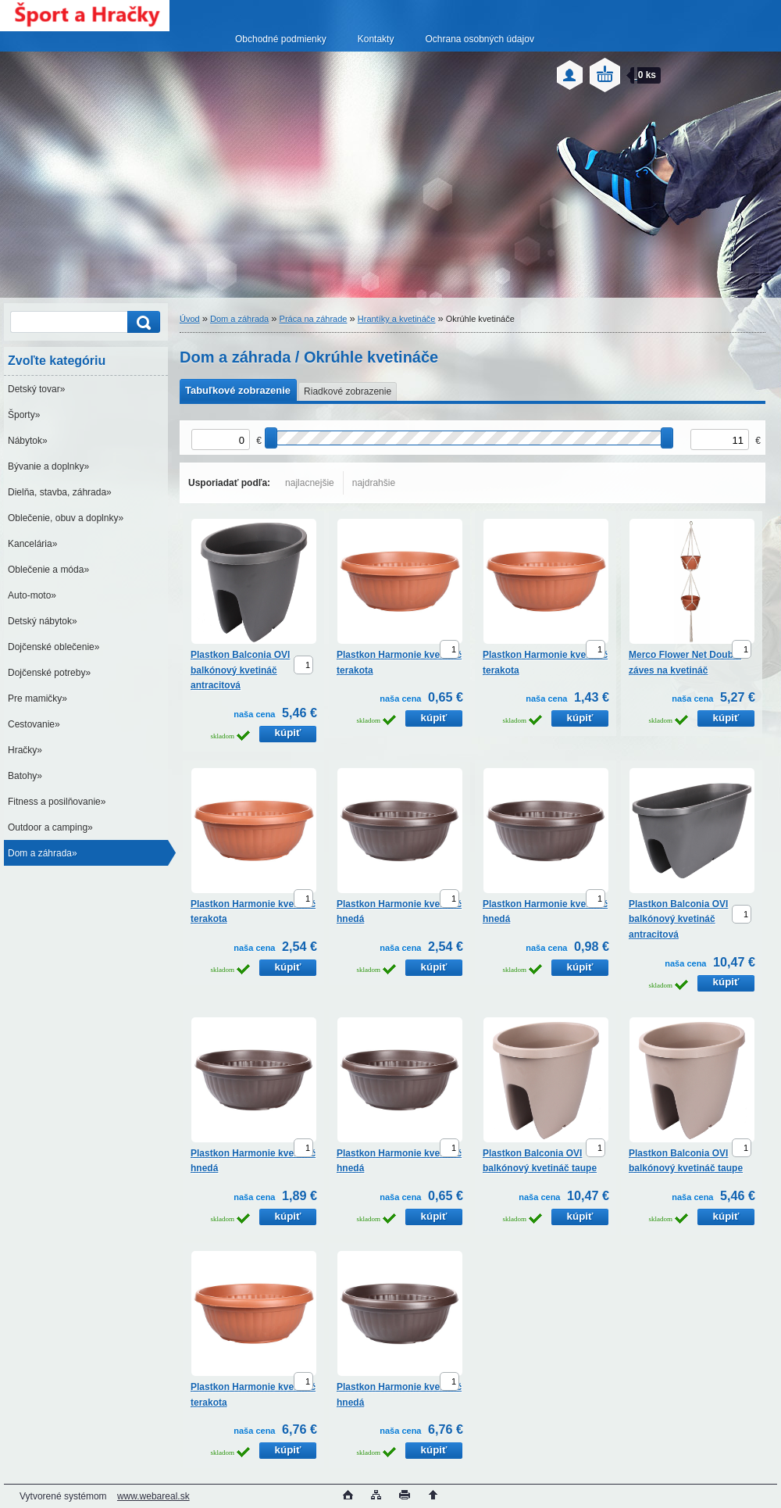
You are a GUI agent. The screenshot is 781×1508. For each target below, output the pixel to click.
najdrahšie (373, 482)
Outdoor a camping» (50, 827)
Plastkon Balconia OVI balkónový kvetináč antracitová (240, 670)
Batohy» (25, 775)
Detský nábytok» (42, 621)
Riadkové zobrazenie (347, 391)
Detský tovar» (36, 389)
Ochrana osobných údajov (479, 39)
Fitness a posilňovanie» (56, 801)
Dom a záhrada (239, 318)
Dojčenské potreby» (49, 672)
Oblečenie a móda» (48, 569)
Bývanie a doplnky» (48, 466)
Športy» (24, 414)
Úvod (190, 318)
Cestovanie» (34, 724)
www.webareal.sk (153, 1496)
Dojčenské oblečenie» (53, 646)
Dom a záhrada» (42, 853)
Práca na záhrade (314, 318)
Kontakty (376, 39)
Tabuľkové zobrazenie (238, 390)
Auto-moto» (32, 595)
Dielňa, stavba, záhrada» (60, 492)
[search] (141, 322)
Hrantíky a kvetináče (397, 318)
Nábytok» (28, 440)
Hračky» (25, 750)
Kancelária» (32, 543)
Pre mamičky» (37, 698)
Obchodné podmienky (280, 39)
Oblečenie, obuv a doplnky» (65, 518)
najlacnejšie (309, 482)
